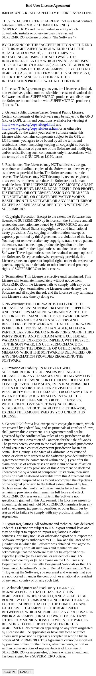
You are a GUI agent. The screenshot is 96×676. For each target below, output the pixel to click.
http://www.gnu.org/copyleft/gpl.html (28, 124)
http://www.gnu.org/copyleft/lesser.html (30, 128)
